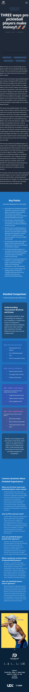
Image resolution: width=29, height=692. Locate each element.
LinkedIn (23, 663)
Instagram (12, 663)
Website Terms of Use (14, 674)
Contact (14, 670)
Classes (14, 676)
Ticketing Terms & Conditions (14, 672)
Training (14, 678)
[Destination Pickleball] (3, 2)
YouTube (6, 663)
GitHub (17, 663)
